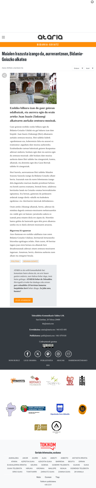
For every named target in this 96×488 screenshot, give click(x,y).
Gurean (48, 477)
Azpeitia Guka (27, 462)
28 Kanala (79, 472)
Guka (86, 465)
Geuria (34, 465)
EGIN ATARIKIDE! (23, 300)
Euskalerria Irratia (16, 465)
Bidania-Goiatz (48, 44)
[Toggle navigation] (3, 37)
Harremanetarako (77, 360)
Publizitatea (46, 360)
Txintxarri (31, 472)
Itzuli (87, 68)
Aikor (25, 458)
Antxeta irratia (79, 458)
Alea (44, 458)
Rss (48, 365)
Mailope (52, 468)
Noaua (63, 468)
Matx (38, 477)
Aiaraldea (14, 458)
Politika (15, 261)
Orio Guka (17, 472)
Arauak (61, 360)
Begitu (71, 462)
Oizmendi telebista (79, 468)
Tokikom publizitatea (48, 482)
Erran (82, 462)
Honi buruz (14, 360)
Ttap (58, 477)
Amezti (53, 458)
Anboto (64, 458)
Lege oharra (30, 360)
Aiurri (35, 458)
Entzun (76, 68)
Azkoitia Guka (45, 462)
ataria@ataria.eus (48, 330)
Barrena (60, 462)
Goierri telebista (60, 465)
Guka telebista (14, 468)
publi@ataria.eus (48, 336)
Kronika (40, 468)
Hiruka (29, 468)
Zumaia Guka (64, 472)
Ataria (14, 462)
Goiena (44, 465)
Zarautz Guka (47, 472)
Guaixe (76, 465)
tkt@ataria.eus (48, 324)
